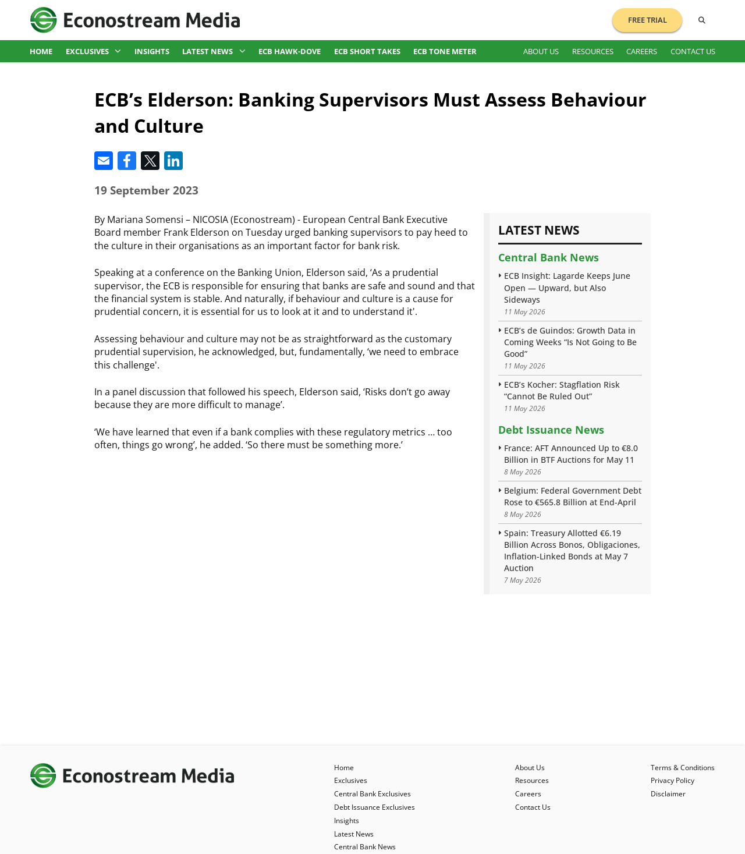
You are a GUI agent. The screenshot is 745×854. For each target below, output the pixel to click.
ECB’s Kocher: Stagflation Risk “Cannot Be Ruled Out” (562, 390)
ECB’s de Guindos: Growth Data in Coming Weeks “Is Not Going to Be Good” (570, 342)
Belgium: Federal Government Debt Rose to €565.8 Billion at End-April (572, 496)
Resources (592, 51)
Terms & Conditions (683, 768)
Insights (151, 51)
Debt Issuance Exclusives (374, 807)
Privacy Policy (672, 780)
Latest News (214, 51)
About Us (541, 51)
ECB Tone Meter (445, 51)
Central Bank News (548, 257)
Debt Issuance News (551, 430)
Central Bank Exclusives (372, 794)
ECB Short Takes (367, 51)
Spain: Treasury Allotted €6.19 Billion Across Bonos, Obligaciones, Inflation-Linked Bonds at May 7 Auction (572, 550)
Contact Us (692, 51)
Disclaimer (668, 794)
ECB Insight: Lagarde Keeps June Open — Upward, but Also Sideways (567, 287)
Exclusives (94, 51)
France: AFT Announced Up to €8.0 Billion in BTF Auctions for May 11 (571, 453)
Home (41, 51)
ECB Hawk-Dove (289, 51)
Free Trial (647, 20)
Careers (641, 51)
